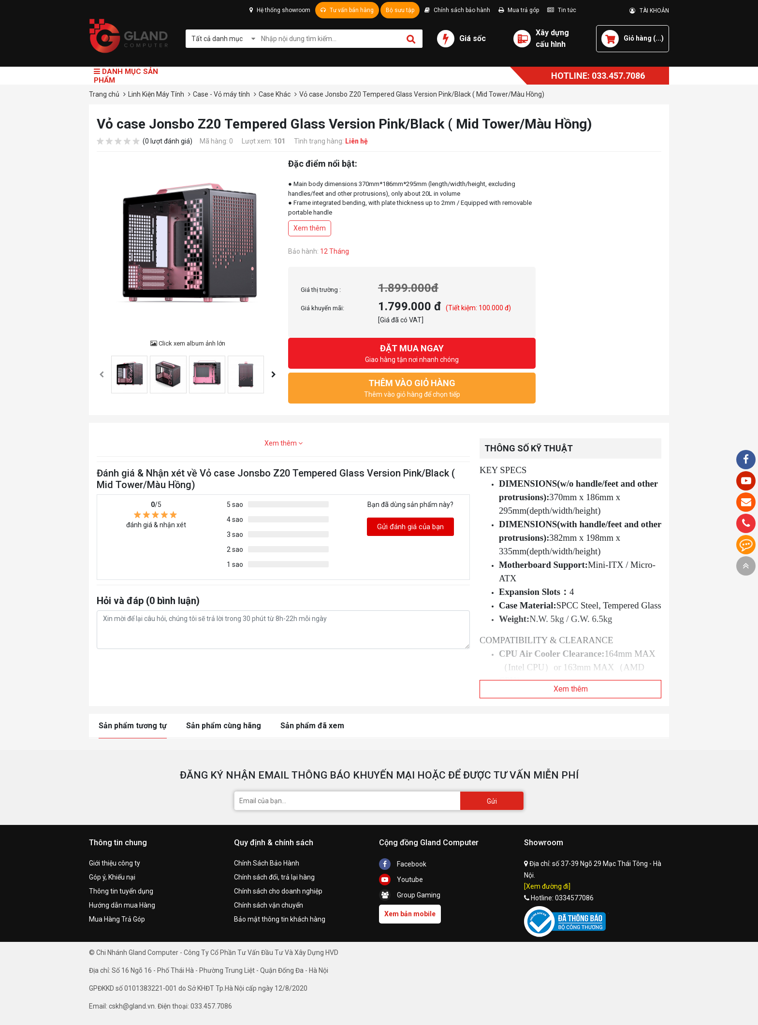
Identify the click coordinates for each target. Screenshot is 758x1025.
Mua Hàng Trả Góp (117, 919)
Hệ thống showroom (279, 10)
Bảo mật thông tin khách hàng (279, 919)
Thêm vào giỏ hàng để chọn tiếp (412, 387)
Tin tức (561, 10)
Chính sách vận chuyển (268, 905)
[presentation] (101, 375)
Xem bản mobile (410, 914)
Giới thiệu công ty (114, 863)
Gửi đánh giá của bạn (410, 526)
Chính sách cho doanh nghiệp (278, 891)
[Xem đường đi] (547, 886)
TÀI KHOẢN (649, 10)
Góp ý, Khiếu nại (112, 877)
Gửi (492, 801)
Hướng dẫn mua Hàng (122, 905)
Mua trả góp (518, 10)
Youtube (401, 879)
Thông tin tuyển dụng (121, 891)
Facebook (402, 864)
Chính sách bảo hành (457, 10)
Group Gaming (409, 895)
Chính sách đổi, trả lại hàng (274, 877)
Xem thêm (309, 228)
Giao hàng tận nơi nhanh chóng (412, 352)
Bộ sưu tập (400, 10)
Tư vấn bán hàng (347, 10)
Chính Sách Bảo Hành (266, 863)
